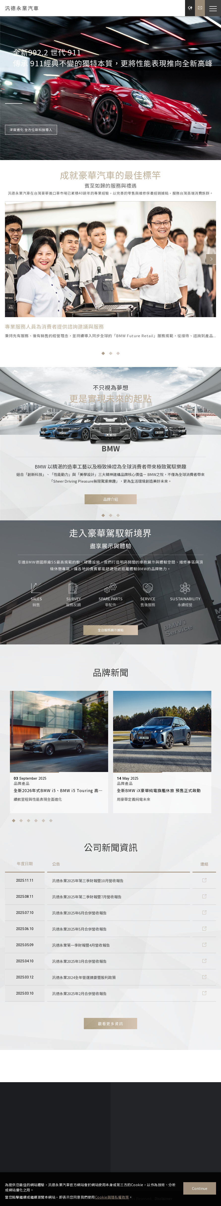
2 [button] (110, 520)
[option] (110, 87)
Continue (199, 1188)
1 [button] (103, 520)
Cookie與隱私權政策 (112, 1197)
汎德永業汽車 (22, 8)
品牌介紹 (110, 504)
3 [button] (118, 520)
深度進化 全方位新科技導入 (31, 130)
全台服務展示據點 (111, 635)
